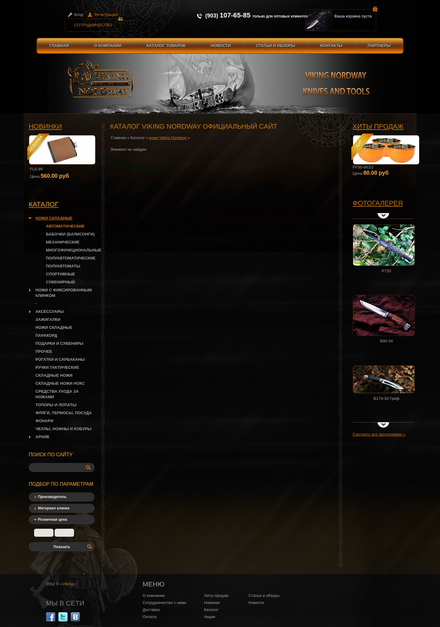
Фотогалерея (378, 203)
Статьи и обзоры (275, 45)
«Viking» (68, 584)
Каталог (137, 137)
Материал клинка (54, 508)
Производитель (52, 497)
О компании (107, 45)
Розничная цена (52, 519)
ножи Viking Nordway (168, 137)
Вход (78, 14)
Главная (59, 45)
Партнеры (379, 45)
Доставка (151, 609)
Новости (221, 45)
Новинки (45, 126)
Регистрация (106, 14)
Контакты (331, 45)
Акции (209, 616)
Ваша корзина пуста (355, 13)
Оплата (150, 616)
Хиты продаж (378, 126)
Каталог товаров (165, 45)
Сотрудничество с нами (164, 602)
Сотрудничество (98, 23)
